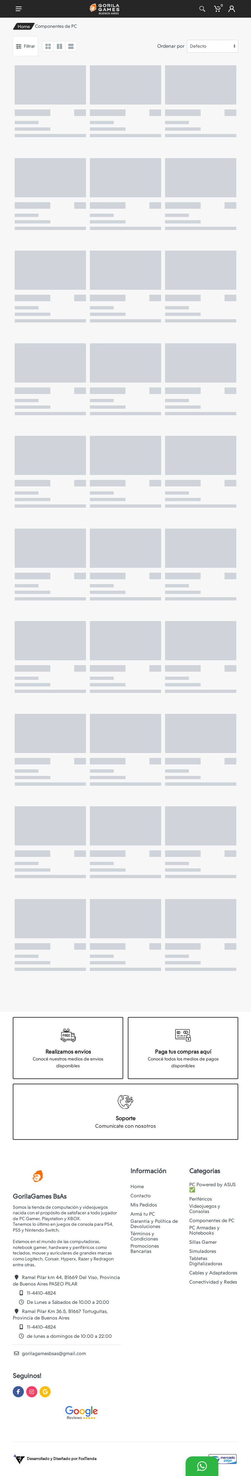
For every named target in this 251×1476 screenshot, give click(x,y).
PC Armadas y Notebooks (204, 1230)
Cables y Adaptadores (213, 1272)
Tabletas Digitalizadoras (205, 1261)
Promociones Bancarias (144, 1248)
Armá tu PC (142, 1214)
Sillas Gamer (203, 1242)
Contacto (140, 1195)
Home (24, 26)
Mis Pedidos (143, 1204)
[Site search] (192, 9)
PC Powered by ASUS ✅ (212, 1187)
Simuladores (202, 1251)
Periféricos (200, 1199)
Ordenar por (170, 46)
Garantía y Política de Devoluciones (154, 1224)
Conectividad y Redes (213, 1282)
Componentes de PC (211, 1220)
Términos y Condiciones (144, 1236)
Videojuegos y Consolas (204, 1209)
